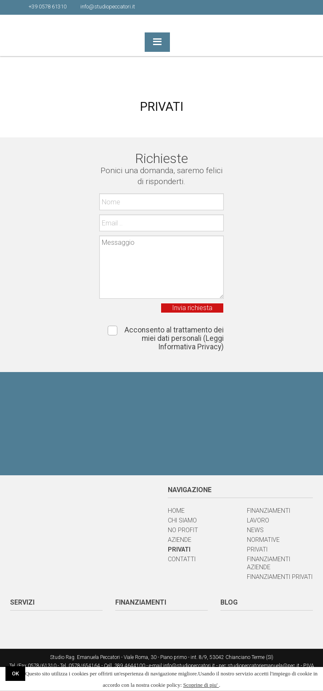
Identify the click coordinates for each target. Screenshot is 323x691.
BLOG (229, 602)
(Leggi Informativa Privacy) (191, 342)
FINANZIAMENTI (140, 602)
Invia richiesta (192, 308)
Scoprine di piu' (201, 685)
